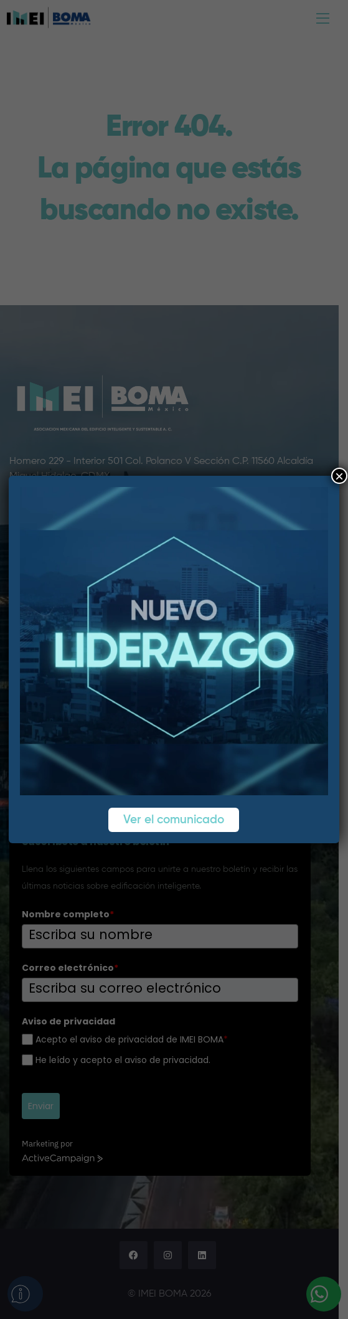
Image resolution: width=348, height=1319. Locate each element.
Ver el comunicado (174, 820)
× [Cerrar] (339, 476)
